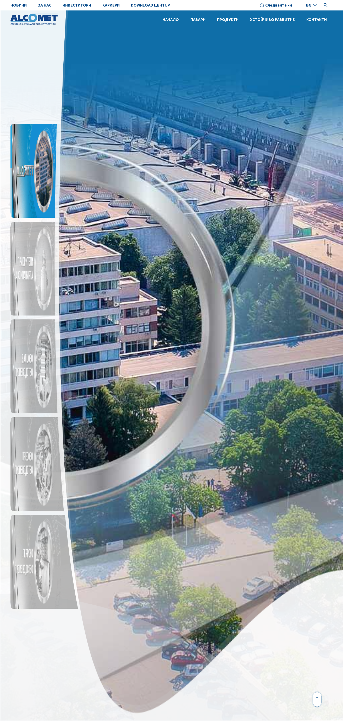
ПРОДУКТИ (228, 20)
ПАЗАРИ (198, 20)
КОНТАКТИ (316, 20)
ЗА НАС (44, 5)
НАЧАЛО (171, 20)
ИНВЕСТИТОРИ (77, 5)
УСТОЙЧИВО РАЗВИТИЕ (272, 20)
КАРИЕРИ (111, 5)
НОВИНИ (18, 5)
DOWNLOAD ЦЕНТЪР (150, 5)
